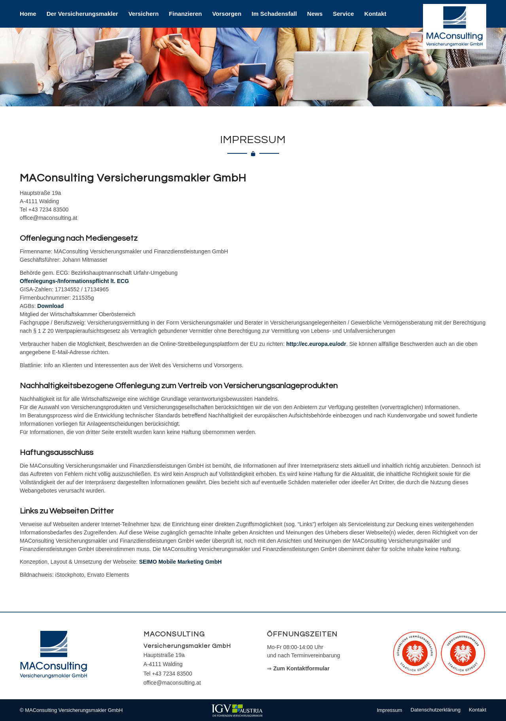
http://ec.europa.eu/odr (316, 344)
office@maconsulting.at (172, 682)
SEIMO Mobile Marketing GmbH (180, 562)
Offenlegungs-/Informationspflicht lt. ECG (74, 281)
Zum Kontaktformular (301, 668)
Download (50, 306)
